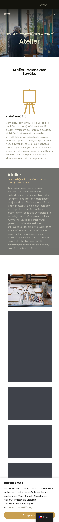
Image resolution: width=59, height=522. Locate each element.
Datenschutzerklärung (20, 507)
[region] (29, 500)
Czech (44, 5)
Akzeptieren (29, 515)
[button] (54, 13)
